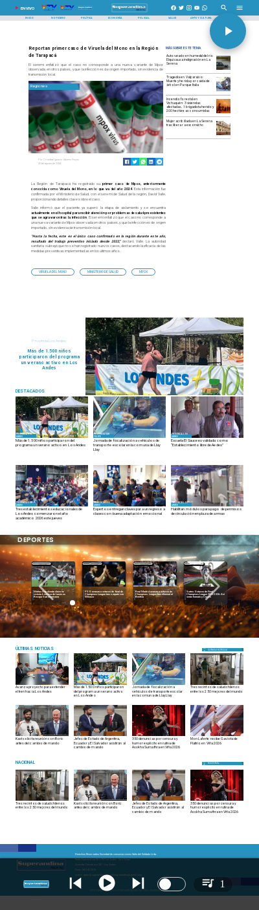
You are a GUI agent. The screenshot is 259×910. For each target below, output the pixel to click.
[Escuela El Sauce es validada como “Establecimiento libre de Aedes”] (207, 446)
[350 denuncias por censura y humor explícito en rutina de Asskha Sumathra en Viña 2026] (158, 744)
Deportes (41, 564)
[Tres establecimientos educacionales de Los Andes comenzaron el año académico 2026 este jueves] (52, 514)
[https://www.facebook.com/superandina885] (173, 12)
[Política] (86, 18)
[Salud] (172, 18)
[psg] (155, 587)
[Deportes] (41, 563)
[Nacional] (52, 762)
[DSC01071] (42, 684)
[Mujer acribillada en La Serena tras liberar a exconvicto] (190, 127)
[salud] (216, 684)
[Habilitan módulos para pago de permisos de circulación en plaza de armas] (207, 514)
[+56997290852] (204, 12)
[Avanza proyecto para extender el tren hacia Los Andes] (42, 692)
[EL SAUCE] (207, 437)
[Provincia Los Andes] (26, 436)
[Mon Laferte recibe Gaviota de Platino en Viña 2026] (216, 744)
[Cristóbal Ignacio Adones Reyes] (65, 160)
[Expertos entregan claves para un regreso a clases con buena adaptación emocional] (129, 514)
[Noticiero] (58, 18)
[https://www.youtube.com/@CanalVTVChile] (196, 12)
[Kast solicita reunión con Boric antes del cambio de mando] (42, 744)
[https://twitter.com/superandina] (181, 12)
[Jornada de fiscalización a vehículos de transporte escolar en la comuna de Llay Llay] (129, 446)
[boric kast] (42, 735)
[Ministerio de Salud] (103, 271)
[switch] (171, 884)
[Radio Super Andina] (224, 12)
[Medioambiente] (52, 649)
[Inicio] (29, 18)
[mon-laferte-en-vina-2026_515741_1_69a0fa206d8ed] (216, 735)
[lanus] (104, 587)
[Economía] (115, 18)
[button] (52, 271)
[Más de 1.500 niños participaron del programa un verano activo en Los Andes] (52, 446)
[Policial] (144, 18)
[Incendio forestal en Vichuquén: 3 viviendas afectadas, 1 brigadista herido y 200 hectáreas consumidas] (190, 105)
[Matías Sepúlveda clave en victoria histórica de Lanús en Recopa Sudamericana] (104, 594)
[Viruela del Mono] (52, 271)
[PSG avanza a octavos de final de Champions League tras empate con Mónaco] (154, 594)
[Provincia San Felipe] (103, 436)
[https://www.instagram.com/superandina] (189, 12)
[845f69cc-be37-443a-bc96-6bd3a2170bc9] (129, 437)
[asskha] (158, 735)
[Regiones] (54, 86)
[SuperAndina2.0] (129, 12)
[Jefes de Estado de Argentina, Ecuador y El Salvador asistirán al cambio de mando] (100, 735)
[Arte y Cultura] (201, 18)
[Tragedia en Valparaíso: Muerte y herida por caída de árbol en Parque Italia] (190, 83)
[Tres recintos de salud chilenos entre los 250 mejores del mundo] (216, 692)
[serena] (223, 69)
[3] (52, 437)
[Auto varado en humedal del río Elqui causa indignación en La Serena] (190, 62)
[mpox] (143, 271)
